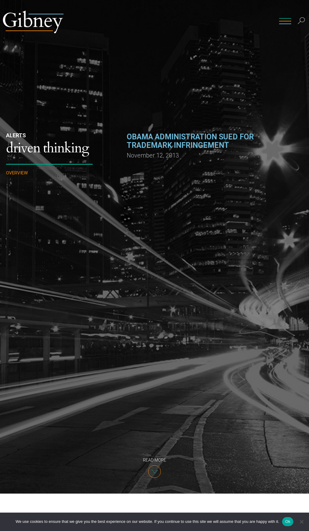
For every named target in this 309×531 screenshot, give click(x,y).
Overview (17, 173)
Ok (287, 521)
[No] (301, 522)
